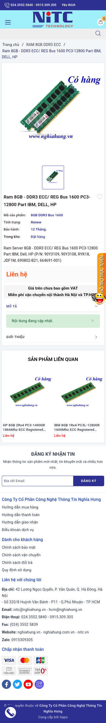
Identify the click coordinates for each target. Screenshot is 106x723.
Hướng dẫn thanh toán (21, 515)
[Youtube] (28, 684)
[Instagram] (39, 684)
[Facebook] (6, 684)
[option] (53, 112)
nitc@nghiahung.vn (29, 609)
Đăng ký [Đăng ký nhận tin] (88, 481)
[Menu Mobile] (6, 22)
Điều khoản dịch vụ (18, 530)
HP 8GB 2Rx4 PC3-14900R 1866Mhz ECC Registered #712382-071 (24, 427)
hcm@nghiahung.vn (65, 609)
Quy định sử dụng (16, 570)
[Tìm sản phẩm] (45, 34)
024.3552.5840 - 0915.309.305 (30, 5)
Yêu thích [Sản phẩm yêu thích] (68, 5)
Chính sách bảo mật (18, 547)
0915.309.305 (61, 617)
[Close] (92, 321)
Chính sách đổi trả (17, 562)
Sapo (64, 717)
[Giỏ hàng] (100, 22)
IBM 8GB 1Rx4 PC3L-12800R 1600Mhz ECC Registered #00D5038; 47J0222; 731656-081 (77, 427)
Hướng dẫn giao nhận (20, 522)
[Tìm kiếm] (98, 34)
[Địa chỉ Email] (37, 481)
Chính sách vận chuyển (21, 555)
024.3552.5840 (34, 617)
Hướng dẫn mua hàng (20, 507)
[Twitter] (17, 684)
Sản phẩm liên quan (53, 359)
